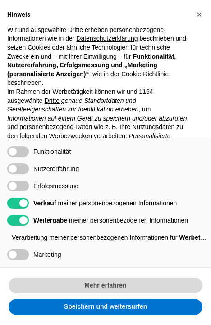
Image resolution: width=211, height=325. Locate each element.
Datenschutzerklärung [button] (107, 38)
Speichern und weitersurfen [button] (105, 306)
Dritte (52, 100)
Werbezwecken (70, 135)
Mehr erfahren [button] (105, 285)
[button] (199, 14)
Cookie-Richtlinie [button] (145, 74)
